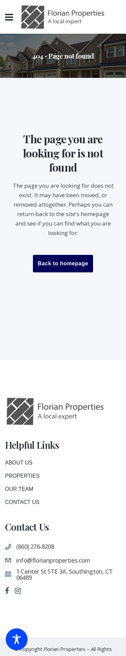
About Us (19, 466)
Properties (22, 479)
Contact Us (22, 505)
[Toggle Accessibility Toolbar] (16, 639)
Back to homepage (63, 263)
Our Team (19, 492)
